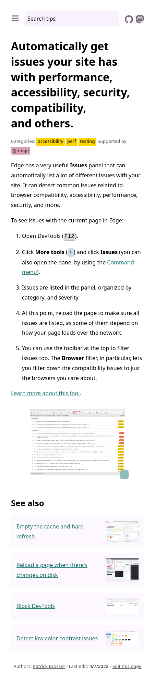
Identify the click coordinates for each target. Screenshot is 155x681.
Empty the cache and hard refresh (50, 530)
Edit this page (127, 665)
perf (71, 141)
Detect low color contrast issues (57, 637)
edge (20, 150)
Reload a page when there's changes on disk (51, 569)
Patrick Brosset (49, 665)
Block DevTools (35, 605)
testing (87, 141)
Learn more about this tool (45, 393)
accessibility (50, 141)
